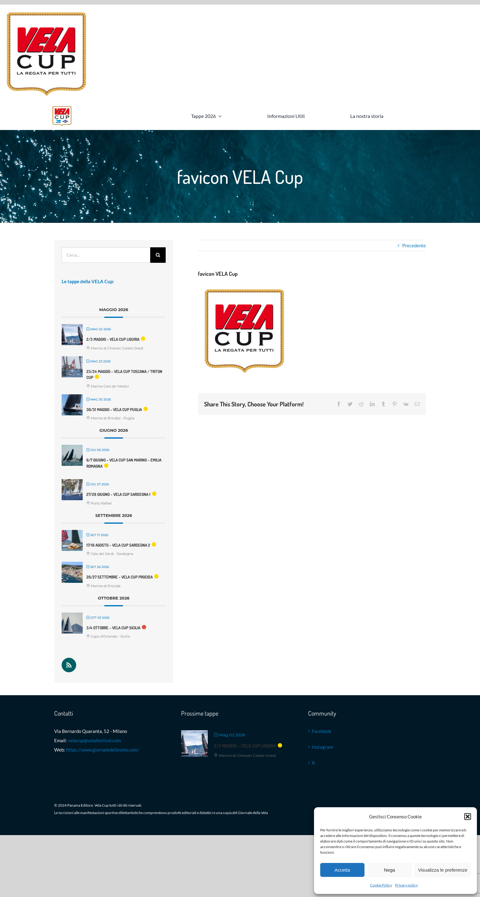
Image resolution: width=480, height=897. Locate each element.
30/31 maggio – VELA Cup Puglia (114, 409)
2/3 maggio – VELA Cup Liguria (112, 339)
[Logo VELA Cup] (62, 107)
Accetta (342, 870)
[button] (468, 816)
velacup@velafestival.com (94, 740)
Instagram (322, 747)
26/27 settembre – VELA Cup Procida (119, 576)
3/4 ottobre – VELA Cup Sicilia (113, 627)
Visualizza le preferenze (442, 870)
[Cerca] (158, 255)
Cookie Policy (381, 885)
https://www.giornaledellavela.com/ (102, 749)
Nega (389, 870)
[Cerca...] (106, 255)
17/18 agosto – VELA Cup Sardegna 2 (118, 545)
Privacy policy (406, 885)
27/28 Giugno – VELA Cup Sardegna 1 (118, 494)
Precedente (414, 245)
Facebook (321, 731)
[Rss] (69, 665)
